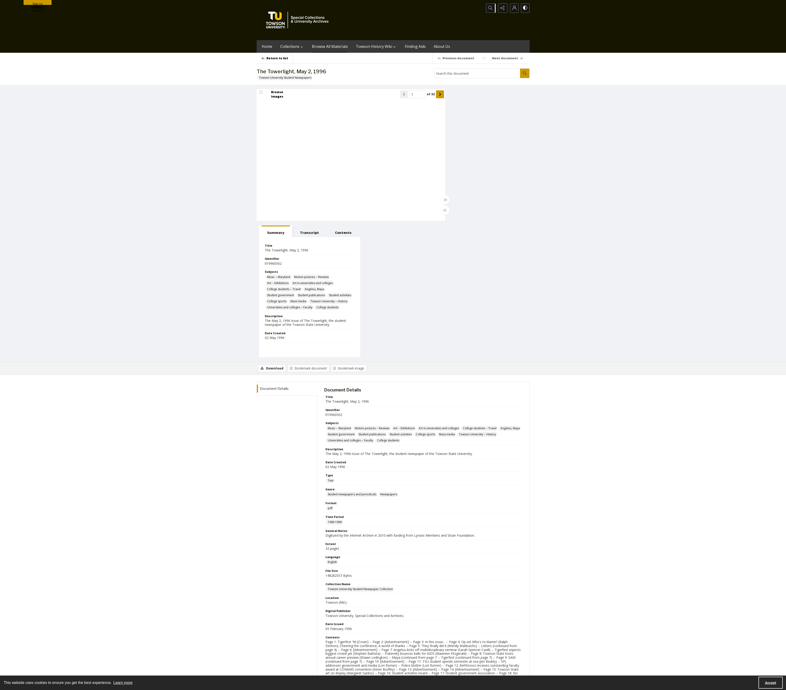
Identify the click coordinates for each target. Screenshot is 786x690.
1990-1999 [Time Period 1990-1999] (335, 386)
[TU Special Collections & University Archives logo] (298, 20)
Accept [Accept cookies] (770, 683)
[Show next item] (433, 95)
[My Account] (513, 8)
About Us (442, 46)
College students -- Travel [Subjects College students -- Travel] (466, 153)
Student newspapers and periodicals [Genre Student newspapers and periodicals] (352, 358)
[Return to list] (277, 58)
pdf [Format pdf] (330, 372)
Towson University (269, 670)
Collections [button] (292, 46)
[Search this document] (477, 73)
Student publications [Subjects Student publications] (493, 159)
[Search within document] (524, 73)
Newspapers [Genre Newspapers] (388, 358)
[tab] (456, 95)
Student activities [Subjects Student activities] (460, 165)
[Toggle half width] (438, 210)
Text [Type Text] (330, 344)
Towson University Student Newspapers (285, 78)
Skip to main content (37, 3)
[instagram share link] (401, 641)
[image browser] (274, 94)
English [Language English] (332, 426)
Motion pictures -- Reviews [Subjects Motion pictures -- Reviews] (493, 141)
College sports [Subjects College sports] (485, 165)
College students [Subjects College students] (509, 177)
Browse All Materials (330, 46)
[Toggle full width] (438, 200)
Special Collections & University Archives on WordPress (434, 651)
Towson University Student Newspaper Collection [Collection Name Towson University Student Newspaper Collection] (360, 453)
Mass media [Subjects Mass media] (506, 165)
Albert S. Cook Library (366, 670)
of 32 (424, 94)
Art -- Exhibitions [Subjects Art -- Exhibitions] (460, 147)
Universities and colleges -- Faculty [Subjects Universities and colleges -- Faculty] (471, 177)
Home (267, 46)
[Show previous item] (398, 95)
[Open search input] (490, 8)
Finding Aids (415, 46)
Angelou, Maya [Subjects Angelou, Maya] (496, 153)
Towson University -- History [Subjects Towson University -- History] (467, 171)
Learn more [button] (123, 683)
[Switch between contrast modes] (525, 8)
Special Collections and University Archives (471, 670)
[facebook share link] (411, 641)
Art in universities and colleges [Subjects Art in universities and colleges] (495, 147)
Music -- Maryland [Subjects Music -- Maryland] (460, 141)
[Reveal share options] (501, 8)
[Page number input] (411, 95)
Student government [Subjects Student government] (462, 159)
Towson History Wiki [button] (376, 46)
